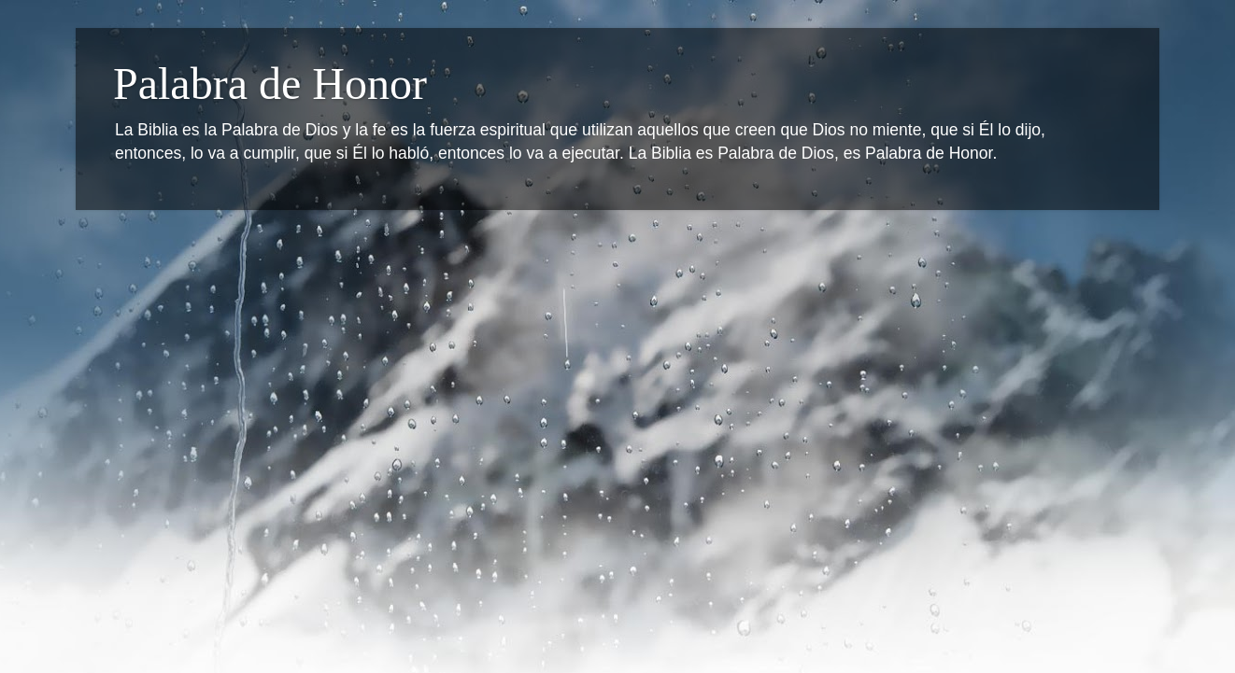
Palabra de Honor (270, 83)
